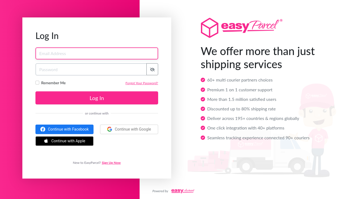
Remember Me (53, 82)
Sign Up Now (111, 163)
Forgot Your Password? (141, 83)
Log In (97, 98)
